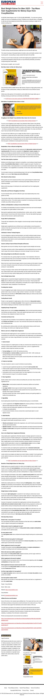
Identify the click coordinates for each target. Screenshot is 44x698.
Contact (32, 690)
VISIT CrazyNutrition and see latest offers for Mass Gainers (22, 120)
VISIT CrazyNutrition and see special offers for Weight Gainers (22, 143)
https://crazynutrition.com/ (11, 589)
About (5, 687)
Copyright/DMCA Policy (15, 690)
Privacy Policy (25, 690)
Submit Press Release (24, 687)
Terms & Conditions (35, 687)
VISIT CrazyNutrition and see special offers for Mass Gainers (22, 460)
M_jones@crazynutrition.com (11, 595)
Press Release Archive (13, 687)
